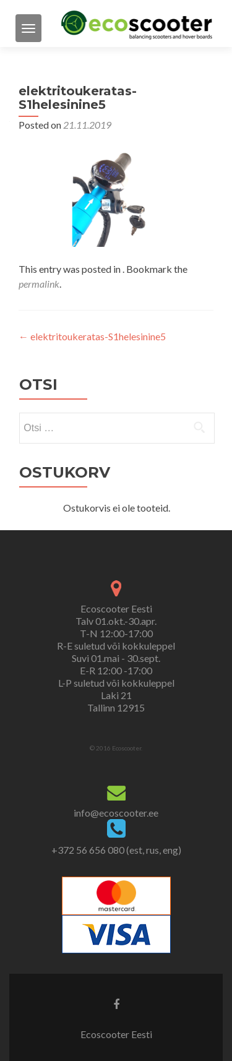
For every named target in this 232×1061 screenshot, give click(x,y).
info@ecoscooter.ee (116, 812)
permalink (39, 284)
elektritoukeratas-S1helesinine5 (92, 336)
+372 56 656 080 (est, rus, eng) (116, 850)
